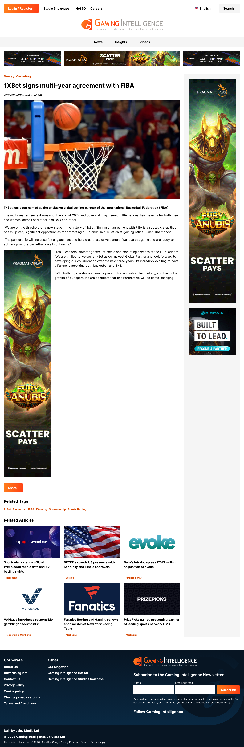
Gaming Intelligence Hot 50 (68, 673)
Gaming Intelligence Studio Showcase (76, 679)
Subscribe (228, 690)
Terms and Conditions (20, 703)
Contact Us (12, 679)
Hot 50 (81, 8)
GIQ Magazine (58, 667)
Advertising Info (16, 673)
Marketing (23, 76)
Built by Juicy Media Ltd (21, 731)
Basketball (19, 509)
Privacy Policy (14, 685)
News (8, 76)
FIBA (31, 509)
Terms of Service (90, 742)
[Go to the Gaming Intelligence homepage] (121, 24)
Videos (145, 42)
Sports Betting (77, 509)
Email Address (184, 682)
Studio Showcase (56, 8)
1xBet (7, 509)
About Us (11, 667)
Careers (96, 8)
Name (137, 682)
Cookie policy (14, 691)
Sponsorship (57, 509)
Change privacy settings (22, 697)
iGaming (41, 509)
